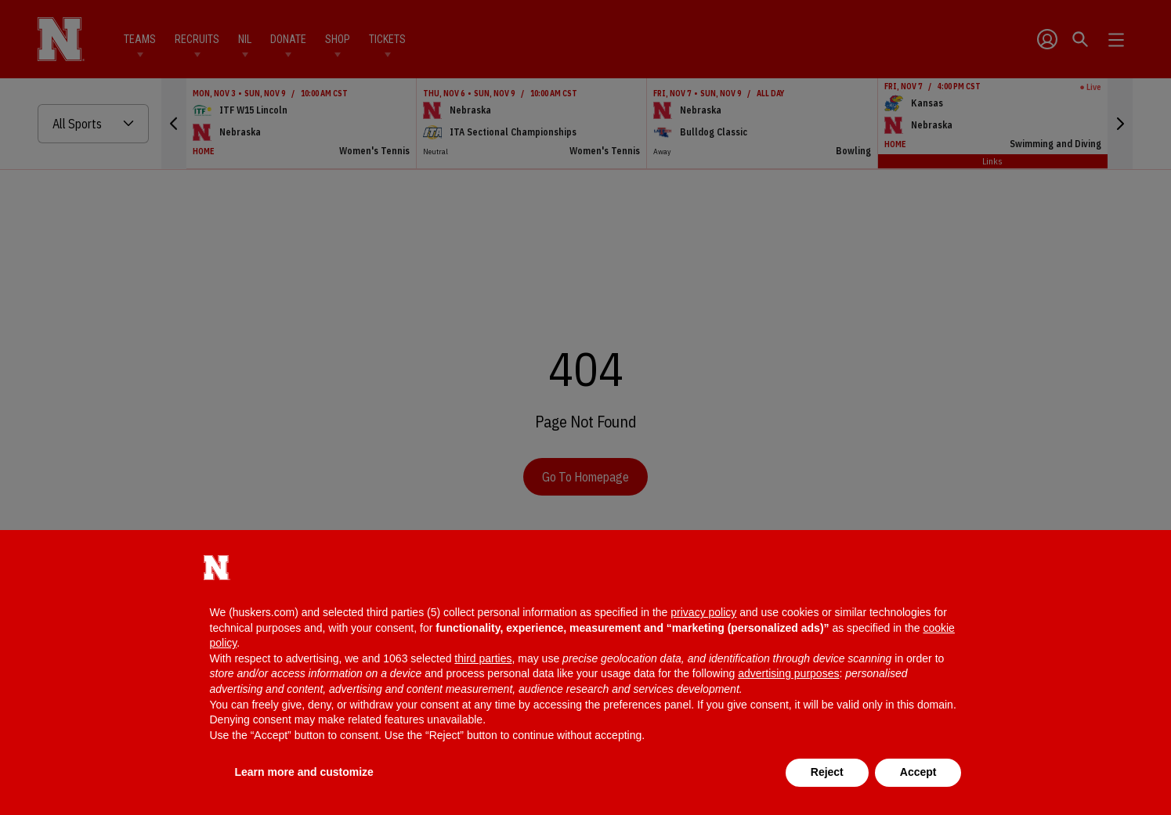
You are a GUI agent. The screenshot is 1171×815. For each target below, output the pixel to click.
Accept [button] (918, 772)
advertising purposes (788, 673)
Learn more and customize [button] (304, 772)
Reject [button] (827, 772)
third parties (482, 658)
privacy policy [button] (703, 612)
